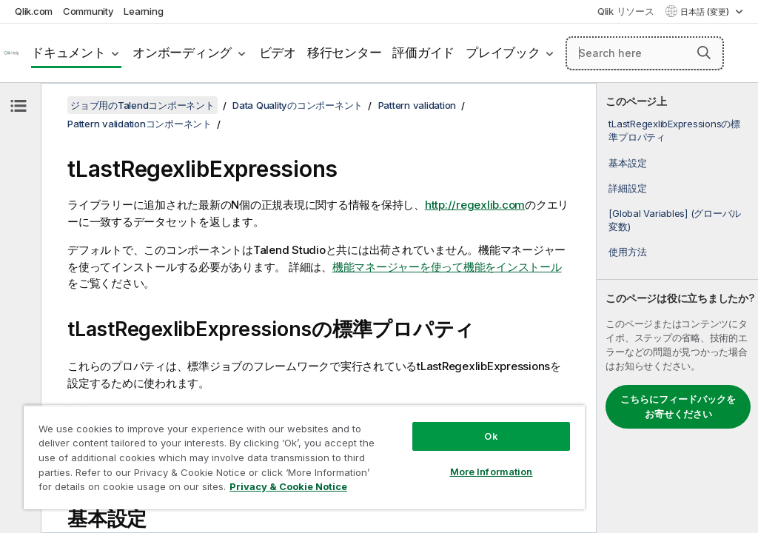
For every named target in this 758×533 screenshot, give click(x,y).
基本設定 (627, 163)
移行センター (344, 52)
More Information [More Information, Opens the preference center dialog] (491, 471)
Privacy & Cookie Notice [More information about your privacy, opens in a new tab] (288, 486)
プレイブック (503, 52)
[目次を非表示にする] (18, 106)
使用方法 (627, 252)
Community (88, 11)
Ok (490, 436)
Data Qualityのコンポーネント (297, 105)
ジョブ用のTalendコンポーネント (142, 105)
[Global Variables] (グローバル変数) (674, 219)
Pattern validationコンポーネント (139, 124)
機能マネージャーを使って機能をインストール (447, 267)
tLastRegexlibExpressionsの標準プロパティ (674, 130)
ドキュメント (68, 52)
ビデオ (277, 52)
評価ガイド (423, 52)
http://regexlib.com (475, 205)
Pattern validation (417, 105)
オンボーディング (182, 52)
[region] (304, 457)
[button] (704, 52)
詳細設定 (627, 188)
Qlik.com (34, 11)
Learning (143, 11)
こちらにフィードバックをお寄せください (678, 406)
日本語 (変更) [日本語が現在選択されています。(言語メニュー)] (705, 12)
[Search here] (644, 53)
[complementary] (677, 308)
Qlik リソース (625, 11)
